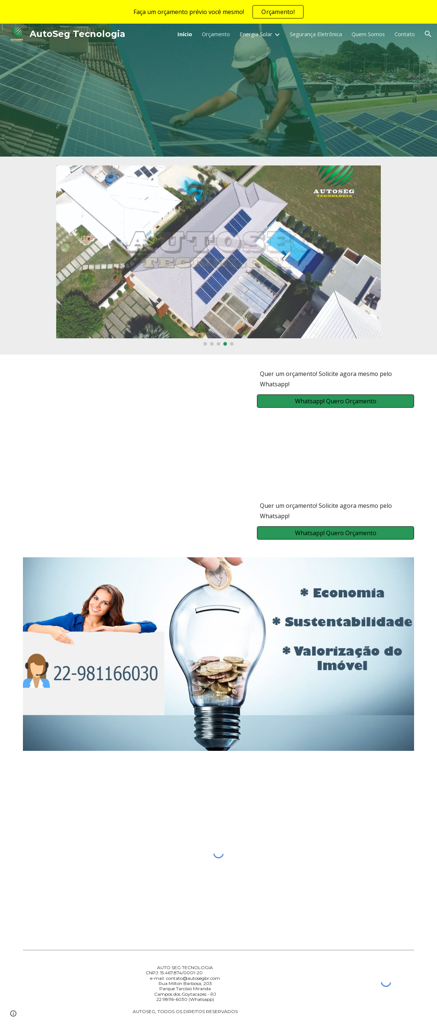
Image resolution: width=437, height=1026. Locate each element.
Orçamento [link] (216, 34)
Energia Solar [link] (256, 34)
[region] (218, 12)
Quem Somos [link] (368, 34)
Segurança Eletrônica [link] (316, 34)
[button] (428, 34)
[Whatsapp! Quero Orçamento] (335, 401)
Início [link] (184, 34)
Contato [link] (404, 34)
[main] (335, 378)
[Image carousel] (218, 255)
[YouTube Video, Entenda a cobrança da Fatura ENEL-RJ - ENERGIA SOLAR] (135, 420)
